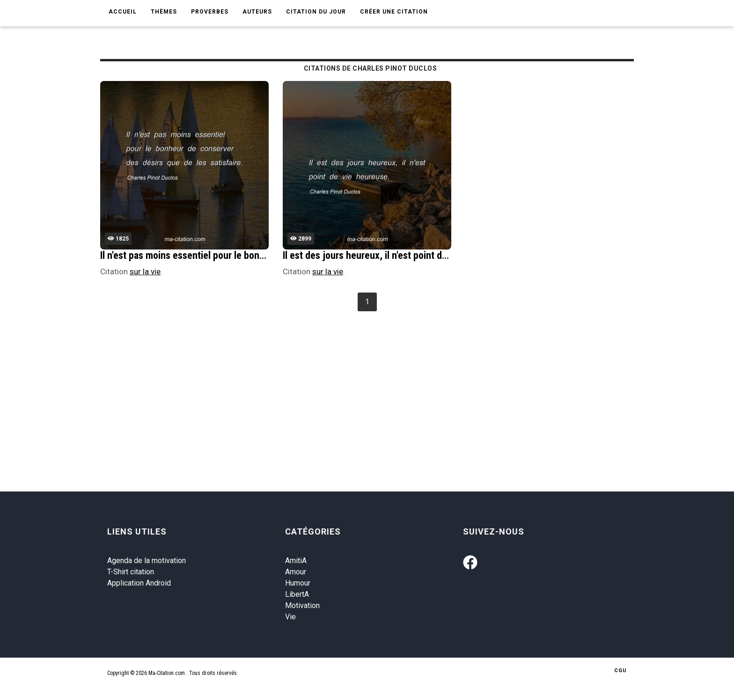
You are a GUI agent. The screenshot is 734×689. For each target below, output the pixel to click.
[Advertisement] (381, 384)
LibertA (297, 594)
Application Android (139, 583)
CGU (620, 670)
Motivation (302, 605)
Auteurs (257, 11)
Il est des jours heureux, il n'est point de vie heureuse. (394, 255)
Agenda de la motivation (146, 560)
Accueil (123, 11)
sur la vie (145, 271)
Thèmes (164, 11)
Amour (295, 571)
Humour (297, 583)
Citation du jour (316, 11)
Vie (290, 616)
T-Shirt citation (130, 571)
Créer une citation (394, 11)
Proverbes (209, 11)
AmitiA (296, 560)
